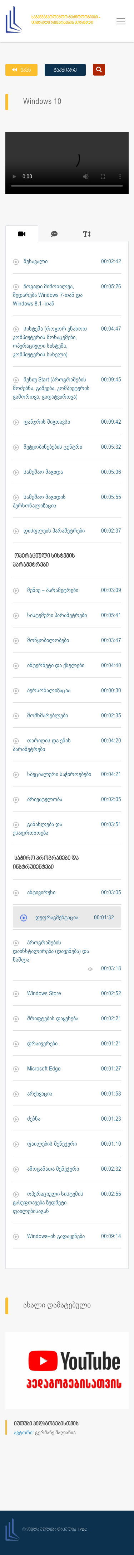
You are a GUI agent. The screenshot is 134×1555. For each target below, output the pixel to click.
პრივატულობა (37, 800)
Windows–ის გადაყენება (49, 1237)
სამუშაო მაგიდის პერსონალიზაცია (39, 502)
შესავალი (30, 262)
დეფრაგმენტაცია (49, 917)
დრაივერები (35, 1044)
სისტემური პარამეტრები (50, 616)
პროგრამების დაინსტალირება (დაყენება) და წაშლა (51, 951)
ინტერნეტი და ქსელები (48, 666)
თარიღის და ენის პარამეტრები (42, 745)
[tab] (21, 233)
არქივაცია (32, 1094)
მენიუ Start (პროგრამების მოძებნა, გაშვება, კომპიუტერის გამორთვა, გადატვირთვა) (51, 388)
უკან (25, 70)
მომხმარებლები (40, 716)
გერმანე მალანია (55, 1432)
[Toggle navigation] (120, 21)
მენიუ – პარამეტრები (45, 591)
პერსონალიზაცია (41, 691)
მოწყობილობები (41, 641)
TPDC (82, 1529)
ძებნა (26, 1119)
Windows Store (37, 994)
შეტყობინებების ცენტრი (47, 447)
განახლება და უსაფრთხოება (37, 829)
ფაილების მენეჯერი (45, 1144)
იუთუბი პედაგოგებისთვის (46, 1424)
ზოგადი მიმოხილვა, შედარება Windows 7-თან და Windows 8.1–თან (48, 295)
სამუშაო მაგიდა (38, 473)
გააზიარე (65, 70)
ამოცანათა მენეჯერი (46, 1169)
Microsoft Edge (37, 1069)
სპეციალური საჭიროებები (52, 775)
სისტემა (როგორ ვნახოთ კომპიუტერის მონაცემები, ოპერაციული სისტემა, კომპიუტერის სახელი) (50, 342)
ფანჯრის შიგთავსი (41, 422)
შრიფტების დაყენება (45, 1019)
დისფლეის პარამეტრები (49, 531)
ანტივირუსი (34, 893)
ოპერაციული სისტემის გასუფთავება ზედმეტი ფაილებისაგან (48, 1202)
